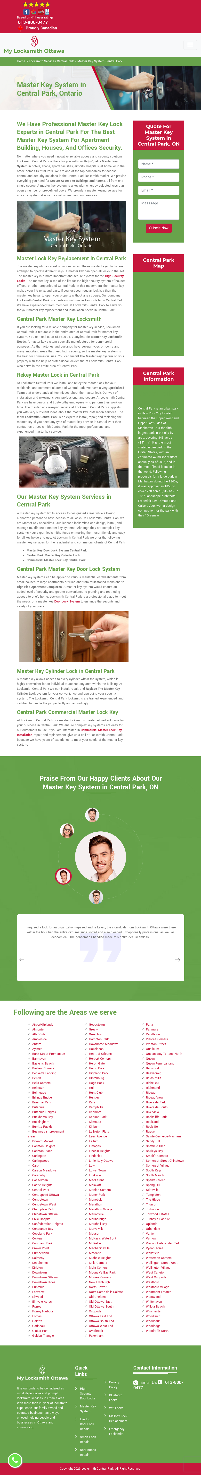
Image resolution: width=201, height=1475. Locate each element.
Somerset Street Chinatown (165, 1161)
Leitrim (93, 1141)
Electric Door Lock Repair (87, 1424)
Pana (149, 1024)
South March (155, 1175)
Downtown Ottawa (45, 1277)
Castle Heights (42, 1185)
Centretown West (44, 1204)
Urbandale (153, 1229)
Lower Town (97, 1170)
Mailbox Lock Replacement (118, 1418)
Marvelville (96, 1229)
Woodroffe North (157, 1331)
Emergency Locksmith (116, 1431)
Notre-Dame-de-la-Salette (106, 1292)
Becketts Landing (44, 1073)
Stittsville (152, 1190)
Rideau (150, 1093)
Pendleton (153, 1034)
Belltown (38, 1088)
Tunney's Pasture (158, 1219)
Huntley (94, 1097)
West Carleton (155, 1272)
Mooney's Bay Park (102, 1272)
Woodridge (153, 1326)
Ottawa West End (101, 1326)
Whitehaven (154, 1302)
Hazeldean (96, 1049)
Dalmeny (38, 1258)
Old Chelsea (97, 1297)
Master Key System (88, 1409)
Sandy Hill (153, 1141)
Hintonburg (96, 1078)
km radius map (158, 313)
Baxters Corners (43, 1068)
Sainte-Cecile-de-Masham (163, 1136)
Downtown (39, 1272)
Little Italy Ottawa (101, 1161)
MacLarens (97, 1180)
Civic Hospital (41, 1219)
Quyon (150, 1058)
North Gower (97, 1287)
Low (92, 1165)
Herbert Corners (100, 1058)
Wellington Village (158, 1268)
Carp (35, 1165)
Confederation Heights (47, 1224)
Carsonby (38, 1175)
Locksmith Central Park (97, 1468)
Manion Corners (100, 1190)
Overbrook (96, 1331)
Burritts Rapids (42, 1127)
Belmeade (39, 1093)
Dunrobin (38, 1287)
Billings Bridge (42, 1097)
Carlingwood (40, 1161)
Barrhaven (39, 1058)
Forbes (37, 1316)
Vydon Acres (154, 1248)
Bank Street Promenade (48, 1054)
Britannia (38, 1107)
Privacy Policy (114, 1384)
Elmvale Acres (42, 1302)
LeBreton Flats (99, 1131)
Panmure (152, 1029)
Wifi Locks (116, 1408)
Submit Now (159, 228)
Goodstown (97, 1024)
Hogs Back (96, 1083)
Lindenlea (95, 1156)
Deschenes (40, 1263)
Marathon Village (100, 1209)
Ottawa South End (101, 1321)
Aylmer (37, 1049)
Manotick (95, 1199)
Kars (92, 1102)
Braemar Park (41, 1102)
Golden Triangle (43, 1336)
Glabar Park (40, 1331)
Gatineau (38, 1326)
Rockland (152, 1122)
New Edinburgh (99, 1282)
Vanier (150, 1233)
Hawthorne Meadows (104, 1044)
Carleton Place (42, 1151)
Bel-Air (36, 1078)
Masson (94, 1233)
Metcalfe (95, 1253)
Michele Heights (100, 1258)
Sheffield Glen (155, 1146)
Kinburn (94, 1127)
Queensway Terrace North (164, 1054)
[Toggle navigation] (190, 45)
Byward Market (42, 1141)
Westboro (152, 1282)
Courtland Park (42, 1243)
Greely (93, 1029)
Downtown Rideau (44, 1282)
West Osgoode (156, 1277)
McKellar (95, 1243)
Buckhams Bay (42, 1117)
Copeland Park (42, 1233)
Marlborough (97, 1219)
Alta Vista (39, 1034)
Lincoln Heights (100, 1151)
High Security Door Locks (88, 1394)
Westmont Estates (158, 1292)
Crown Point (40, 1248)
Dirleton (37, 1268)
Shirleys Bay (154, 1151)
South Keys (154, 1170)
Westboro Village (157, 1287)
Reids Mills (153, 1078)
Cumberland (40, 1253)
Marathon (95, 1204)
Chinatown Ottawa (45, 1214)
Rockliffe (152, 1127)
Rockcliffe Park (156, 1117)
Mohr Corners (98, 1268)
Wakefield (152, 1253)
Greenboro (96, 1034)
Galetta (37, 1321)
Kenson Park (97, 1117)
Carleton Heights (43, 1146)
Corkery (37, 1238)
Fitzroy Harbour (42, 1311)
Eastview (38, 1292)
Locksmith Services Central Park (51, 61)
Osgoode (95, 1311)
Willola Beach (155, 1306)
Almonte (38, 1029)
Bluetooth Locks (115, 1397)
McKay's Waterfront (102, 1238)
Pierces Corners (157, 1039)
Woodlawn (153, 1316)
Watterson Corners (159, 1258)
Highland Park (98, 1073)
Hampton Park (99, 1039)
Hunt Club (96, 1093)
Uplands (151, 1224)
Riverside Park (156, 1102)
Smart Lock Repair (88, 1439)
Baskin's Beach (43, 1063)
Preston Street (156, 1044)
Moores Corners (100, 1277)
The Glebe (153, 1199)
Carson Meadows (44, 1170)
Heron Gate (97, 1063)
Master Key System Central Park (99, 61)
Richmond (153, 1088)
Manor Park (97, 1195)
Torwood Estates (157, 1214)
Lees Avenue (98, 1136)
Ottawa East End (100, 1316)
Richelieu (152, 1083)
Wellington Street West (161, 1263)
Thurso (150, 1204)
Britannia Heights (44, 1112)
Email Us (148, 1382)
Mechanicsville (99, 1248)
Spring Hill (153, 1185)
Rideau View (154, 1097)
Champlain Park (43, 1209)
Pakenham (96, 1336)
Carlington (39, 1156)
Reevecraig (153, 1073)
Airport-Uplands (42, 1024)
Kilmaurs (95, 1122)
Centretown (40, 1199)
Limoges (95, 1146)
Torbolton (152, 1209)
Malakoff (95, 1185)
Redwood (152, 1068)
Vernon (151, 1238)
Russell (151, 1131)
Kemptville (96, 1107)
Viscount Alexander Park (163, 1243)
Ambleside (39, 1039)
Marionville (96, 1214)
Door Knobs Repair (88, 1452)
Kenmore (95, 1112)
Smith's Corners (157, 1156)
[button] (66, 830)
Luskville (95, 1175)
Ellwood (37, 1297)
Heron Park (96, 1068)
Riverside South (157, 1107)
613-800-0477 (33, 22)
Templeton (153, 1195)
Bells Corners (41, 1083)
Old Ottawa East (100, 1302)
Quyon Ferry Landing (160, 1063)
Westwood (153, 1297)
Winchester (153, 1311)
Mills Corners (98, 1263)
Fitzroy (36, 1306)
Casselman (40, 1180)
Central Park (40, 1190)
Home (21, 61)
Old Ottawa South (101, 1306)
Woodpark (153, 1321)
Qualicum (152, 1049)
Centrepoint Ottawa (45, 1195)
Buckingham (40, 1122)
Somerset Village (157, 1165)
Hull (91, 1088)
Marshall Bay (98, 1224)
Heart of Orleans (100, 1054)
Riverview (152, 1112)
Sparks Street (155, 1180)
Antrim (36, 1044)
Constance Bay (42, 1229)
